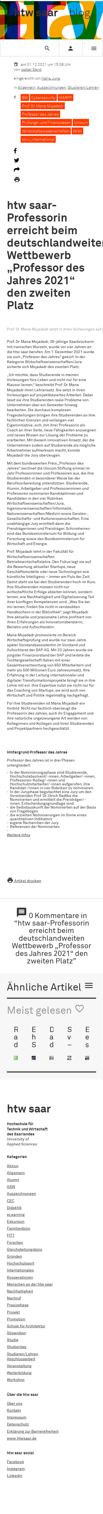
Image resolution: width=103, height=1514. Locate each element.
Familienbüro (18, 1229)
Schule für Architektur (26, 1326)
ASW (11, 1187)
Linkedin (14, 1476)
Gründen (14, 1256)
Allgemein (26, 88)
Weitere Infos (18, 835)
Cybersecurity (43, 98)
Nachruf (14, 1298)
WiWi (77, 131)
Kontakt (14, 1411)
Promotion (16, 1319)
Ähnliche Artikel (50, 987)
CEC (10, 1201)
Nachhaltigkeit (20, 1291)
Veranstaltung (19, 1366)
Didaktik (14, 1208)
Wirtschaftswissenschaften (45, 131)
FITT (11, 1235)
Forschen (15, 1243)
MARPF (65, 98)
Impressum (16, 1417)
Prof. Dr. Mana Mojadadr (42, 106)
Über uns (14, 1404)
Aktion (12, 1166)
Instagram (16, 1469)
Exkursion (15, 1222)
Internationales (20, 1270)
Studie (12, 1340)
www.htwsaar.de (22, 1438)
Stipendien (16, 1333)
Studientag (16, 1347)
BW (25, 98)
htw (52, 13)
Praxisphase (18, 1305)
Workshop (15, 1380)
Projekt (13, 1312)
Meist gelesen (46, 1010)
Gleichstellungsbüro (24, 1250)
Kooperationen (20, 1278)
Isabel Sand (31, 70)
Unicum (81, 123)
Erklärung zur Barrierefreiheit (33, 1432)
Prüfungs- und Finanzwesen (46, 123)
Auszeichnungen (51, 88)
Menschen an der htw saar (30, 1284)
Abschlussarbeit (21, 1359)
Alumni (13, 1180)
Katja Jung (50, 78)
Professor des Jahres (40, 114)
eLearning (16, 1215)
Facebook (15, 1462)
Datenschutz (18, 1424)
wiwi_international (38, 140)
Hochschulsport (20, 1263)
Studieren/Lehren (83, 88)
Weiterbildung (19, 1373)
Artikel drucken (24, 881)
